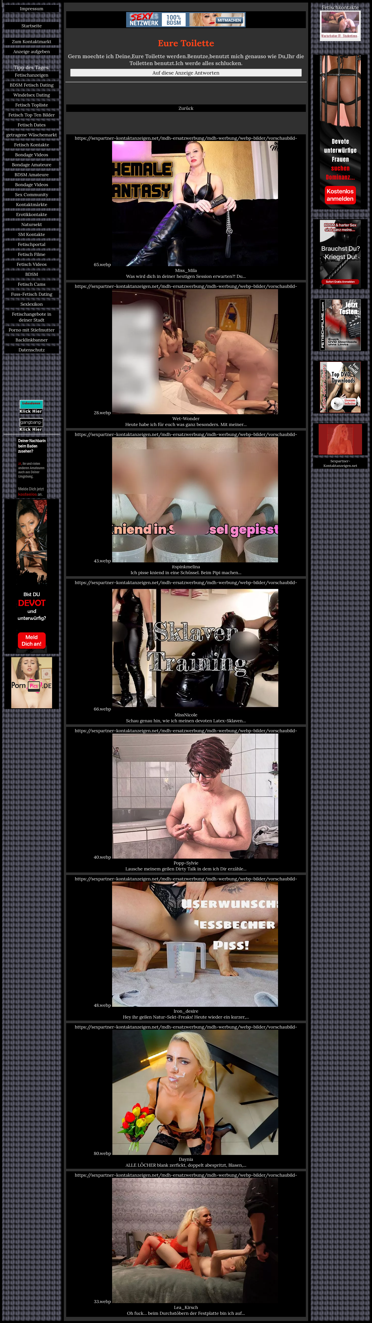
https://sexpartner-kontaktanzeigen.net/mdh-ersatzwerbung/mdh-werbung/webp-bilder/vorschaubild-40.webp (186, 800)
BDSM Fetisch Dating (32, 85)
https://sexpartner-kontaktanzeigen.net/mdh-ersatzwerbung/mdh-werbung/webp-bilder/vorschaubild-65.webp (186, 207)
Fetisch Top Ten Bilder (31, 115)
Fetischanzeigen (31, 75)
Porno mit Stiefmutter (32, 330)
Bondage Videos (31, 155)
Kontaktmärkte (31, 204)
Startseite (31, 26)
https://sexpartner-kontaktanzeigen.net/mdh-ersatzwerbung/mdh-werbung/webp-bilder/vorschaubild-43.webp (186, 503)
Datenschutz (31, 350)
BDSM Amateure (32, 175)
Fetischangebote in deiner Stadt (31, 317)
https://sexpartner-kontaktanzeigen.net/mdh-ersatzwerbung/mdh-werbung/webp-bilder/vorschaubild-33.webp (186, 1244)
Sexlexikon (31, 304)
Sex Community (31, 194)
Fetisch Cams (31, 284)
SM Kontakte (31, 234)
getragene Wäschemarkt (31, 135)
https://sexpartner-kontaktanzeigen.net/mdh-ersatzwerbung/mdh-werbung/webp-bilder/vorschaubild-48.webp (186, 948)
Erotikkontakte (31, 214)
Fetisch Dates (31, 125)
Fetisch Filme (31, 254)
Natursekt (31, 224)
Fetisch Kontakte (31, 145)
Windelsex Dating (31, 95)
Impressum (31, 8)
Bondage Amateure (31, 165)
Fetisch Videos (31, 264)
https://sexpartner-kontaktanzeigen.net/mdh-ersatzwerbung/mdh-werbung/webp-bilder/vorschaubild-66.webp (186, 652)
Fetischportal (31, 244)
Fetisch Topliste (31, 105)
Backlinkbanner (32, 340)
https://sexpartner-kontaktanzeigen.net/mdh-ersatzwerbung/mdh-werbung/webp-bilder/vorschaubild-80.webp (186, 1096)
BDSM (31, 274)
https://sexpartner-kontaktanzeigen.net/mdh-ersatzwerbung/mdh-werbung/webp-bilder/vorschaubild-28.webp (186, 355)
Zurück (185, 108)
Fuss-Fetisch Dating (31, 294)
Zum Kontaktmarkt (32, 41)
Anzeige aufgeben (31, 51)
